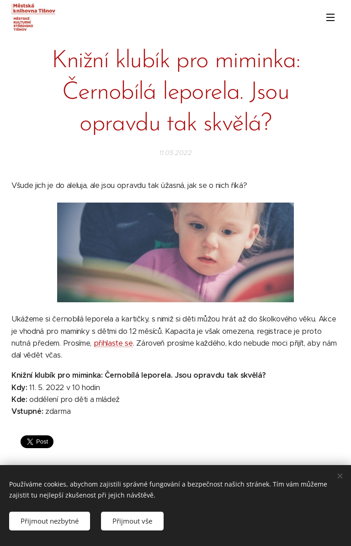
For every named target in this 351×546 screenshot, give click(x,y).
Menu (330, 17)
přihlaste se (113, 343)
